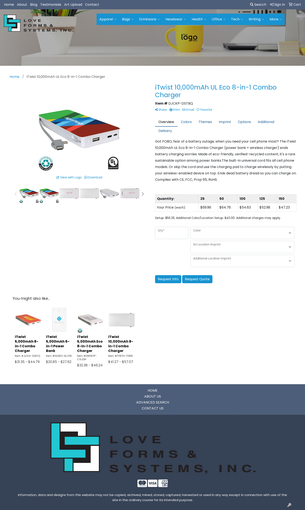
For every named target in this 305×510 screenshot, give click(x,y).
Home (9, 4)
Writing (256, 19)
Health (199, 19)
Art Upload (73, 4)
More (276, 19)
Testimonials (50, 4)
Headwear (175, 19)
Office (219, 19)
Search (258, 4)
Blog (33, 4)
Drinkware (149, 19)
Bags (128, 19)
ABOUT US (152, 396)
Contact (92, 4)
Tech (237, 19)
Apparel (107, 19)
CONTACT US (153, 408)
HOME (153, 390)
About (22, 4)
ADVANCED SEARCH (152, 402)
